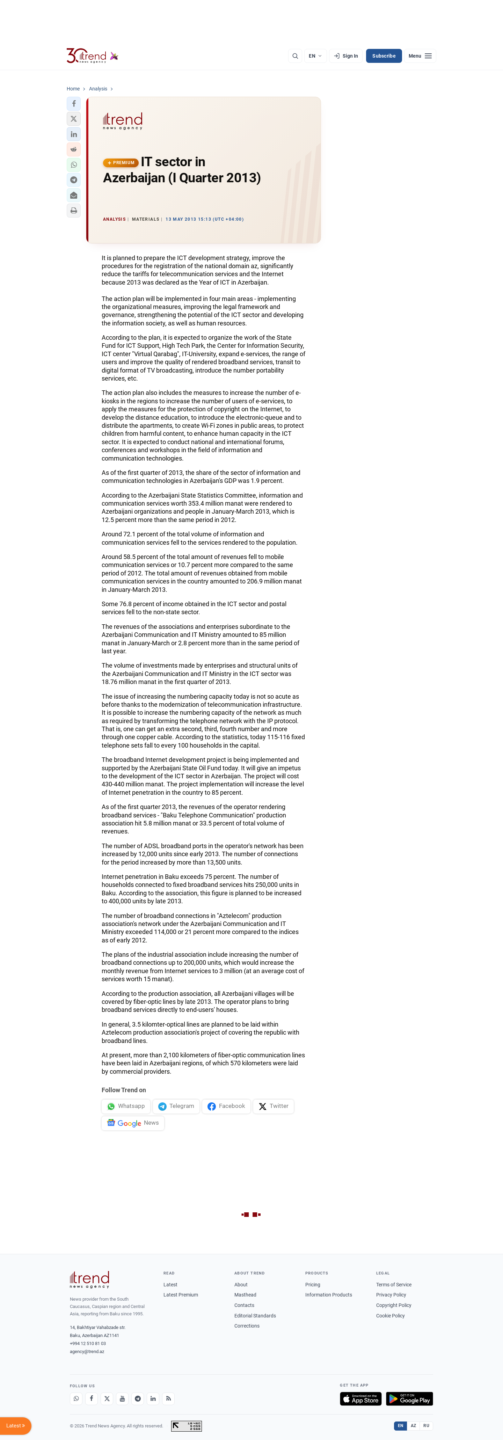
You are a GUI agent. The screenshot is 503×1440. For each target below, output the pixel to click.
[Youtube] (122, 1399)
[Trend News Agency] (89, 1279)
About (241, 1284)
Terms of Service (393, 1284)
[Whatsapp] (76, 1399)
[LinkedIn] (153, 1399)
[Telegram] (137, 1399)
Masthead (245, 1295)
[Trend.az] (92, 56)
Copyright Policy (393, 1305)
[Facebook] (91, 1399)
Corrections (247, 1326)
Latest (170, 1284)
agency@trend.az (87, 1351)
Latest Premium (180, 1295)
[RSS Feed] (168, 1399)
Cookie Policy (390, 1315)
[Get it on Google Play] (409, 1399)
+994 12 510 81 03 (88, 1343)
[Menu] (420, 56)
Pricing (312, 1284)
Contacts (244, 1305)
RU (426, 1425)
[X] (107, 1399)
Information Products (328, 1295)
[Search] (295, 56)
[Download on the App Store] (361, 1399)
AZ (413, 1425)
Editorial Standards (255, 1315)
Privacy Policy (391, 1295)
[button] (73, 103)
